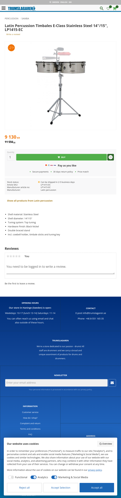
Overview (105, 443)
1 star (7, 256)
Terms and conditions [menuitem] (30, 428)
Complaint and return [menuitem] (30, 423)
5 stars (19, 256)
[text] (60, 137)
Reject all (24, 487)
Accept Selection (60, 487)
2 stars (10, 256)
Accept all (96, 487)
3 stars (13, 256)
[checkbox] (17, 477)
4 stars (16, 256)
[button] (4, 8)
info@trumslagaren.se (94, 313)
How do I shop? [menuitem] (30, 417)
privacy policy (86, 389)
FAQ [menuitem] (30, 434)
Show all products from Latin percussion (30, 200)
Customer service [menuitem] (30, 412)
